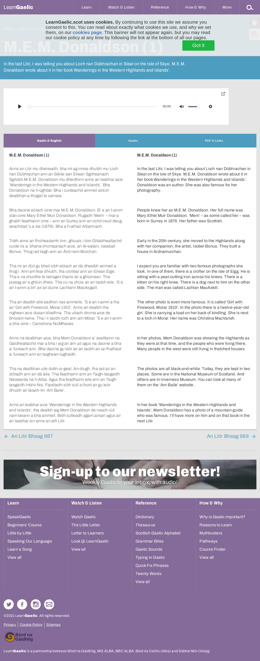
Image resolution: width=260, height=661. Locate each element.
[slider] (93, 106)
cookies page (87, 32)
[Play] (19, 106)
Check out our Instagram (36, 604)
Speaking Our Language (29, 541)
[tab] (49, 141)
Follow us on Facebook (22, 604)
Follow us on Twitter (9, 604)
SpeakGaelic (19, 517)
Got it (198, 45)
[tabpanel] (130, 288)
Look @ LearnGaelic (90, 541)
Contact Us (49, 604)
